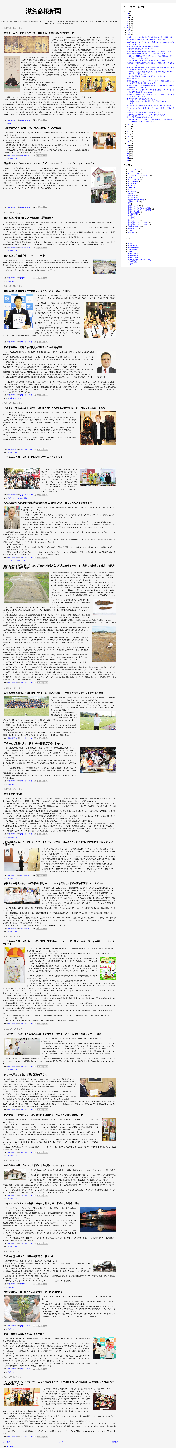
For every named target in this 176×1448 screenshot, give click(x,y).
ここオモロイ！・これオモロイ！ (139, 175)
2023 (127, 13)
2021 (127, 17)
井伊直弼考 (131, 187)
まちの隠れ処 (132, 183)
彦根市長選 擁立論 (13, 794)
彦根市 (130, 251)
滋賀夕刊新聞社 (133, 245)
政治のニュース (17, 398)
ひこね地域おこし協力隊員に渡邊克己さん (25, 1074)
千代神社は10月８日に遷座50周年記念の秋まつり (29, 1256)
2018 (127, 24)
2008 (127, 160)
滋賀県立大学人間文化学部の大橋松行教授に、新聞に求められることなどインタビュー (48, 502)
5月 (128, 134)
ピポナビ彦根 (132, 262)
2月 (128, 141)
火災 (129, 189)
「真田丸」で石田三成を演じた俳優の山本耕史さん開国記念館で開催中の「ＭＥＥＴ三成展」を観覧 (54, 408)
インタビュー (12, 560)
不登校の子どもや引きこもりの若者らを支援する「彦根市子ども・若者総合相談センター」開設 (52, 1034)
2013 (127, 150)
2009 (127, 158)
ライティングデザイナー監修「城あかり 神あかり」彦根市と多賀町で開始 (41, 1203)
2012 (127, 152)
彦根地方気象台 (133, 254)
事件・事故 (131, 196)
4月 (128, 136)
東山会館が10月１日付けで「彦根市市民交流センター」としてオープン (40, 1165)
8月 (128, 126)
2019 (127, 22)
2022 (127, 15)
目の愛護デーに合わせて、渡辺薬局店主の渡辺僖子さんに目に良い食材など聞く (44, 1115)
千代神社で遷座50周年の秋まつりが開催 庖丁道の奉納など (33, 743)
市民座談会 (131, 194)
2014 (127, 147)
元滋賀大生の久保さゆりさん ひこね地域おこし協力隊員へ (33, 128)
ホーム (61, 1442)
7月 (128, 129)
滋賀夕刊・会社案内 (134, 247)
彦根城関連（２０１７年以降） (138, 222)
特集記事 (131, 218)
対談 (129, 204)
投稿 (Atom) (10, 1446)
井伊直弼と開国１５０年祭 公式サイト (141, 260)
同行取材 (131, 216)
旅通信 (130, 230)
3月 (128, 138)
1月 (128, 143)
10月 (129, 35)
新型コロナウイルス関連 (136, 200)
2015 (127, 145)
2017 (127, 26)
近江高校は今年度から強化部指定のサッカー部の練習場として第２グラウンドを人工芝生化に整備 (53, 693)
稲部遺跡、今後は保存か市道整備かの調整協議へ (29, 217)
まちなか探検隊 (133, 181)
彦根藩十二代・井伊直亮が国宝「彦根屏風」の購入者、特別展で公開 (39, 33)
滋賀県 (130, 243)
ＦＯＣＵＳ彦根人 (134, 169)
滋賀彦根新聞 (31, 11)
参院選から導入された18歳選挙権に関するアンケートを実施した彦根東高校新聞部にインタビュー (53, 883)
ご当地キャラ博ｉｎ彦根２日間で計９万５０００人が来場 (33, 457)
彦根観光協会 (132, 249)
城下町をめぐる (133, 198)
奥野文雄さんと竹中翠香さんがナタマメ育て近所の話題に (33, 1292)
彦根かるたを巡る (134, 220)
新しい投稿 (6, 1442)
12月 (129, 30)
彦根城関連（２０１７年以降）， (139, 224)
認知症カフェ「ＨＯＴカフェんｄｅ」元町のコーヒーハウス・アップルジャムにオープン (49, 163)
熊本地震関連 (132, 192)
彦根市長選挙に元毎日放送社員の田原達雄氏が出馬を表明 (33, 347)
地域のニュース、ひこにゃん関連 (17, 498)
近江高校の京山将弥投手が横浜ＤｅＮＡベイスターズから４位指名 (38, 291)
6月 (128, 131)
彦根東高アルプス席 (134, 226)
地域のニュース (12, 123)
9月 (128, 124)
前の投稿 (115, 1442)
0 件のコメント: (27, 120)
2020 (127, 19)
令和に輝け (131, 232)
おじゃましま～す (134, 173)
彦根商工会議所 (133, 258)
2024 (127, 11)
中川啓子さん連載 (134, 212)
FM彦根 (130, 264)
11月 (129, 32)
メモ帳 (10, 398)
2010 (127, 156)
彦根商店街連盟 (133, 256)
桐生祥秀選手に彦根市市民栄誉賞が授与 (24, 1334)
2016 (127, 28)
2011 (127, 154)
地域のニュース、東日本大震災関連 (139, 210)
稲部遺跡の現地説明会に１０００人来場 (24, 255)
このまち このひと (134, 177)
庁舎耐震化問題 (133, 214)
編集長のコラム (12, 837)
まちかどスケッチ (134, 179)
